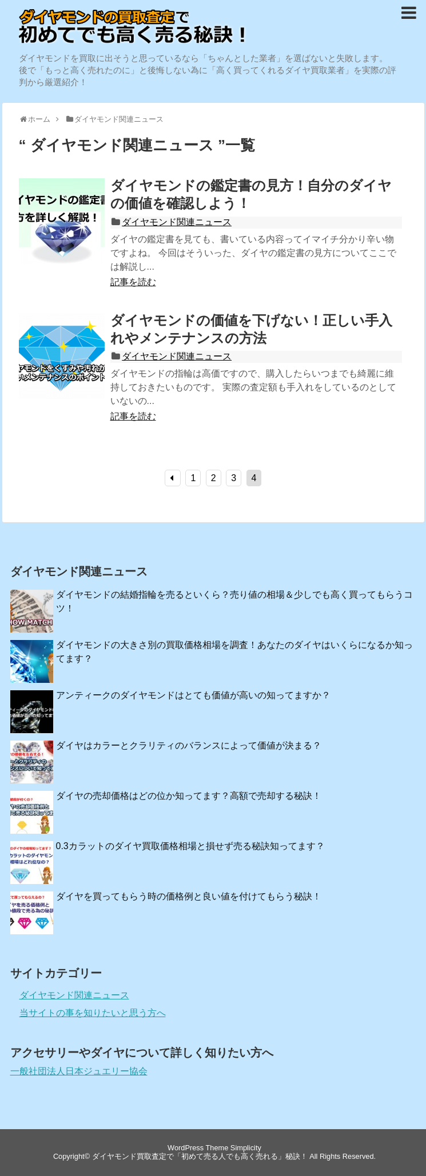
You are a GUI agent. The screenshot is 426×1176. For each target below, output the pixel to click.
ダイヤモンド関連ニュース (177, 222)
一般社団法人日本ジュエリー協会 (79, 1071)
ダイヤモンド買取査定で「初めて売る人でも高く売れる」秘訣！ (200, 1156)
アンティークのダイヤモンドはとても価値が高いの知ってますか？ (193, 695)
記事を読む (133, 282)
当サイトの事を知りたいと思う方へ (92, 1013)
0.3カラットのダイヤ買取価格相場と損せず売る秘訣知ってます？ (190, 846)
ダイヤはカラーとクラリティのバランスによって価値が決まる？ (188, 745)
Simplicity (245, 1147)
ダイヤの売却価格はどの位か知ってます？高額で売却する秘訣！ (188, 796)
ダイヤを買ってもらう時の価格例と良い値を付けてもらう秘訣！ (188, 896)
